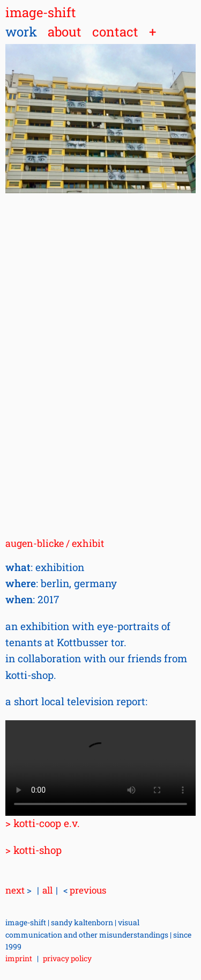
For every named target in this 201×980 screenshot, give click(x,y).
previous (84, 890)
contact (115, 31)
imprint (18, 958)
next (18, 890)
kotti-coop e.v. (46, 823)
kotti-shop (37, 850)
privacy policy (67, 958)
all (47, 890)
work (21, 31)
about (64, 31)
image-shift (40, 12)
